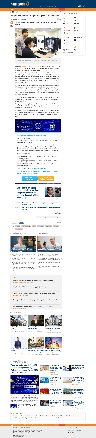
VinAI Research (19, 229)
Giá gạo (35, 418)
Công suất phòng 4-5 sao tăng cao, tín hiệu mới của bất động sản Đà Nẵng (33, 280)
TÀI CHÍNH (36, 9)
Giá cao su (41, 418)
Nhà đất (14, 308)
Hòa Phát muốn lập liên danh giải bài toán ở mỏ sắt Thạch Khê (55, 402)
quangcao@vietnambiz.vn (75, 430)
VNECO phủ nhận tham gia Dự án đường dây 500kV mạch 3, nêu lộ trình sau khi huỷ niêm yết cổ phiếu (53, 350)
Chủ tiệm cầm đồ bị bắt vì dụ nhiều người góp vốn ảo (49, 263)
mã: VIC (39, 66)
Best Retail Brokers (49, 418)
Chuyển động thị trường (18, 282)
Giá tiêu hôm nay (61, 415)
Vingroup (18, 226)
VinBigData (56, 226)
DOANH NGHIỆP (55, 9)
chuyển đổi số (40, 226)
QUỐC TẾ (30, 9)
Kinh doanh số (44, 12)
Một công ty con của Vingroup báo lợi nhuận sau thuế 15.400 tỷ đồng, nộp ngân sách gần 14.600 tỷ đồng (23, 269)
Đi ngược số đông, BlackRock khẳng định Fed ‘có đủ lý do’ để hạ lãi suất (78, 403)
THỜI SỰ (15, 9)
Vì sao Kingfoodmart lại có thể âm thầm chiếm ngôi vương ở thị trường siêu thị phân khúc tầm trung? (50, 259)
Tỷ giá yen (37, 415)
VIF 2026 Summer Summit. (39, 168)
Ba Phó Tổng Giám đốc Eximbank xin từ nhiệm (18, 327)
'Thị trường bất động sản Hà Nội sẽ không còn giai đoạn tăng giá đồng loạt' (33, 306)
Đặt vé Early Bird (29, 178)
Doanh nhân (53, 12)
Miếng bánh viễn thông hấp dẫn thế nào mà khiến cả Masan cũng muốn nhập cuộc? (41, 208)
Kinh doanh (15, 12)
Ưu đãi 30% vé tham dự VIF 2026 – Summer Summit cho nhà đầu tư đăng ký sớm (28, 406)
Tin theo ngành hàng (70, 14)
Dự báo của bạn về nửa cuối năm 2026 (46, 178)
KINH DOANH (61, 9)
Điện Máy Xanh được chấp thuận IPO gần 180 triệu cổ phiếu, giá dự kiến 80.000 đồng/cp (78, 391)
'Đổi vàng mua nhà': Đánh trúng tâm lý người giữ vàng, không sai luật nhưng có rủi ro (35, 300)
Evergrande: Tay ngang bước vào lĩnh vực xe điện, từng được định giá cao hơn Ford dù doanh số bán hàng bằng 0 (28, 193)
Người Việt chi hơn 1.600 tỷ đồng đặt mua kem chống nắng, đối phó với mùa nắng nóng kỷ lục (48, 255)
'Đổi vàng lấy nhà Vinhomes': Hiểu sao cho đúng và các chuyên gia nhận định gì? (53, 328)
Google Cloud (48, 226)
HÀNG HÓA (25, 9)
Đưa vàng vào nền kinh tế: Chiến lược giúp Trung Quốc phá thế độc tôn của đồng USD (56, 391)
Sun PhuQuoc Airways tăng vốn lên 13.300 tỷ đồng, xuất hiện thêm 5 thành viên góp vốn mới (78, 380)
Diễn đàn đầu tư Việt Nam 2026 (60, 418)
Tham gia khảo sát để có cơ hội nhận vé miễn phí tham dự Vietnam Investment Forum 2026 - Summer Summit (24, 369)
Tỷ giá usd (31, 415)
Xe (67, 12)
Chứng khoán (15, 289)
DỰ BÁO (20, 9)
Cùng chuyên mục (44, 233)
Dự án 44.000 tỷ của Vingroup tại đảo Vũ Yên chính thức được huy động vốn (23, 255)
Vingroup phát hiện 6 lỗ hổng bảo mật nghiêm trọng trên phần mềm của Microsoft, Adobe (41, 203)
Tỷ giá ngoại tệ (24, 415)
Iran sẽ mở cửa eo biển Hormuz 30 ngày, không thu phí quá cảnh (78, 367)
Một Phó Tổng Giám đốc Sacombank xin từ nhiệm (18, 349)
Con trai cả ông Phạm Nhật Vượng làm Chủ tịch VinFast (49, 267)
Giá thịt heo (30, 418)
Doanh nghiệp (16, 302)
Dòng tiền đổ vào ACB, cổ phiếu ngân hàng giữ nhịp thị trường (29, 287)
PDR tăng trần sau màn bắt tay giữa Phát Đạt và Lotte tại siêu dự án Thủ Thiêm (34, 293)
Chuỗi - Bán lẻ (62, 12)
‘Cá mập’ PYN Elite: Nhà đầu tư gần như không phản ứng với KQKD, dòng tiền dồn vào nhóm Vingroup (22, 249)
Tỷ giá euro (42, 415)
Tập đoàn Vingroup (26, 66)
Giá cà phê (54, 415)
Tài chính (12, 331)
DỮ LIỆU (67, 9)
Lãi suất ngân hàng (70, 415)
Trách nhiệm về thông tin (18, 436)
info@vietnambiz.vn (20, 435)
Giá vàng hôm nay (16, 415)
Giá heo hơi (48, 415)
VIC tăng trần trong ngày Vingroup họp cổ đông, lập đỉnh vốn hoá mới (23, 259)
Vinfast (33, 226)
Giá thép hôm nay (16, 418)
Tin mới (15, 277)
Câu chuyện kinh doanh (33, 12)
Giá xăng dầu (78, 415)
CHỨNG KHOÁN (47, 9)
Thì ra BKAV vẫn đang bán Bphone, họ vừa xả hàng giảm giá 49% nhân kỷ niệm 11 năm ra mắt (49, 249)
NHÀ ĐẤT (41, 9)
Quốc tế (74, 371)
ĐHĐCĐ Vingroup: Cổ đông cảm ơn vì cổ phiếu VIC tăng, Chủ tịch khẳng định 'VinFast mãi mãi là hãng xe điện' (23, 264)
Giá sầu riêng (24, 418)
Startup (22, 12)
